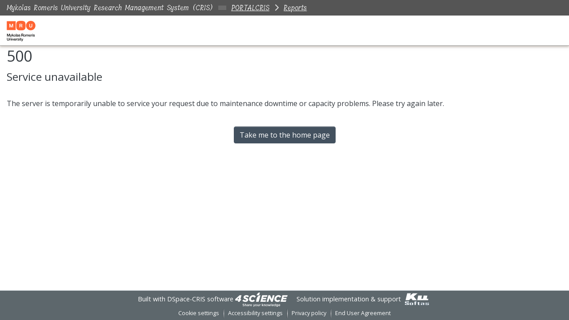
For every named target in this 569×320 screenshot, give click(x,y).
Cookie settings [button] (198, 313)
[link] (261, 299)
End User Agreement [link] (363, 313)
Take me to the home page (285, 135)
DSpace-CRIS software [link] (200, 299)
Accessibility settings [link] (255, 313)
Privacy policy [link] (309, 313)
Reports (295, 8)
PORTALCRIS (250, 8)
